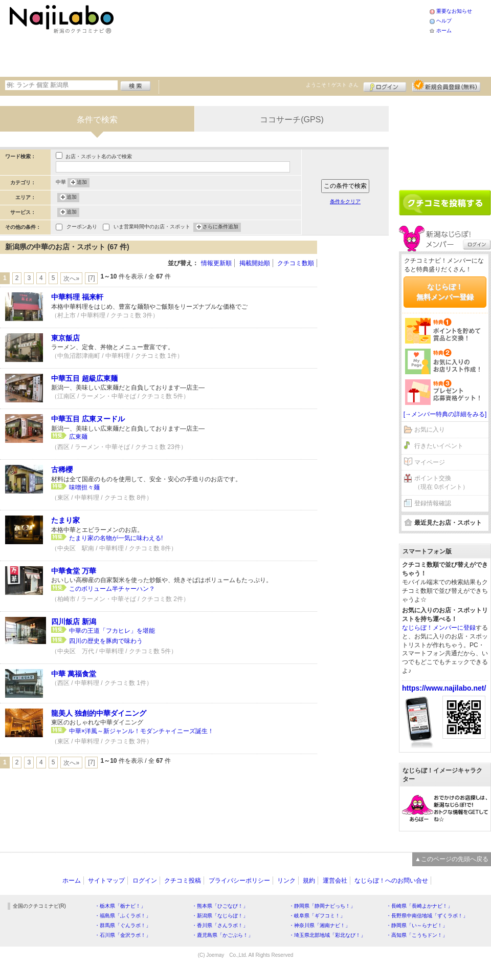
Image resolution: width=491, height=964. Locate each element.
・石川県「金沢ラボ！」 (123, 935)
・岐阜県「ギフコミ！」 (317, 915)
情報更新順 (216, 263)
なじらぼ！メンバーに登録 (439, 627)
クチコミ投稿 (182, 880)
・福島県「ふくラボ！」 (123, 915)
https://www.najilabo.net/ (444, 688)
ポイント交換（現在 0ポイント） (441, 482)
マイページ (429, 462)
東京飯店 (65, 338)
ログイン (385, 85)
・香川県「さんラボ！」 (220, 925)
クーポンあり (81, 227)
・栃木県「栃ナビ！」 (120, 906)
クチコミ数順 (295, 263)
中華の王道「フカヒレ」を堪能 (112, 630)
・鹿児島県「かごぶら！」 (222, 935)
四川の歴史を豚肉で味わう (106, 641)
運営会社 (335, 880)
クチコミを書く (445, 203)
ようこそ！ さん (332, 85)
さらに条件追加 (220, 227)
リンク (286, 880)
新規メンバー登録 (446, 85)
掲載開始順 (254, 263)
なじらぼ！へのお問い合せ (391, 880)
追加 (82, 182)
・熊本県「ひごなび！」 (220, 906)
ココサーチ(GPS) (291, 119)
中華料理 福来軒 (77, 297)
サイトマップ (106, 880)
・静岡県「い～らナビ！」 (417, 925)
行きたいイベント (438, 445)
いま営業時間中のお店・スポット (152, 227)
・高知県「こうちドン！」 (417, 935)
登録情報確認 (432, 503)
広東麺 (78, 436)
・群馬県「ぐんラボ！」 (123, 925)
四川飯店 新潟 (73, 621)
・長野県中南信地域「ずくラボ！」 (427, 915)
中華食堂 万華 (73, 571)
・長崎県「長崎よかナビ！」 (419, 906)
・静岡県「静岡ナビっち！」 (322, 906)
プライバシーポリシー (239, 880)
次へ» (71, 278)
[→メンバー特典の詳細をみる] (445, 414)
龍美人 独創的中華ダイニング (98, 713)
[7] (91, 278)
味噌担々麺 (84, 487)
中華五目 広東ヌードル (88, 419)
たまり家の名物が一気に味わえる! (119, 538)
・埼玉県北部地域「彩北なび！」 (327, 935)
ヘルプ (444, 21)
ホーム (444, 30)
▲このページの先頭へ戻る (451, 859)
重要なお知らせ (454, 11)
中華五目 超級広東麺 (84, 378)
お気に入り (429, 429)
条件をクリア (345, 201)
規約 (309, 880)
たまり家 (65, 520)
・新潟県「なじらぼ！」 (220, 915)
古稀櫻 (62, 469)
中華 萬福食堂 (73, 674)
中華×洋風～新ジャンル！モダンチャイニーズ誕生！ (141, 731)
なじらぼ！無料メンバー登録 (445, 292)
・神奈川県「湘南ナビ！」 (319, 925)
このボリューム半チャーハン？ (112, 588)
